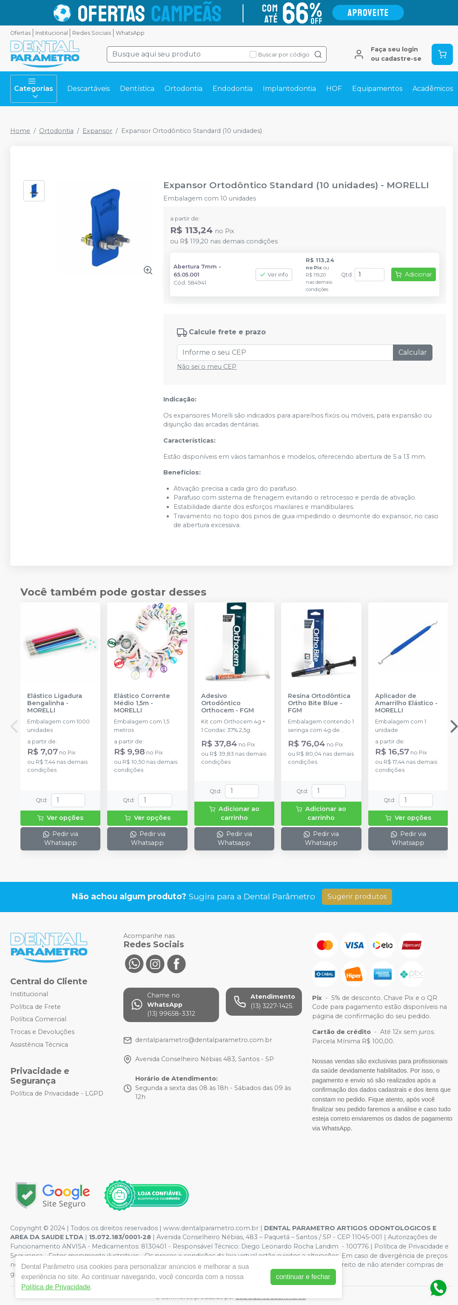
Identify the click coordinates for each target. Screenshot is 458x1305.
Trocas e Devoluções (42, 1032)
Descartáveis (88, 89)
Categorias (33, 89)
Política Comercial (38, 1019)
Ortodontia (183, 89)
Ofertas (20, 33)
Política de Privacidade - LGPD (56, 1093)
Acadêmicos (432, 89)
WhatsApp (130, 33)
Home (20, 131)
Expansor (97, 131)
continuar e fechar (303, 1276)
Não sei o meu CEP (206, 366)
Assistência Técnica (39, 1044)
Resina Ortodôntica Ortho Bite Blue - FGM (319, 703)
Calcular (412, 352)
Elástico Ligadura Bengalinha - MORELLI (54, 703)
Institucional (51, 33)
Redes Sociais (91, 33)
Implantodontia (289, 89)
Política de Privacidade (56, 1287)
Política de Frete (35, 1007)
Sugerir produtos (357, 897)
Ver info (273, 274)
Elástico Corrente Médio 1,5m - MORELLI (142, 703)
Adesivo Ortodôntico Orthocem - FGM (227, 703)
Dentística (137, 89)
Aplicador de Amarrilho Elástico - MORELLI (406, 703)
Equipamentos (377, 89)
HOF (334, 89)
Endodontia (233, 89)
